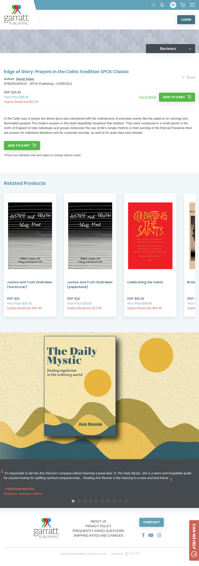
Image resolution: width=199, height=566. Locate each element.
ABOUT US (98, 521)
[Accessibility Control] (173, 5)
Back (188, 77)
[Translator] (162, 5)
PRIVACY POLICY (98, 526)
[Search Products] (153, 5)
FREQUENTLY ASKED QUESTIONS (98, 531)
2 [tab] (79, 501)
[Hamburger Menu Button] (192, 5)
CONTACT (151, 522)
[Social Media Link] (143, 535)
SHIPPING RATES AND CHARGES (98, 535)
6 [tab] (103, 501)
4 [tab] (91, 501)
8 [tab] (114, 501)
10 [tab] (126, 501)
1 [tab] (73, 501)
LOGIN (186, 19)
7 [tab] (108, 501)
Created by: (125, 554)
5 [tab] (97, 501)
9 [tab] (120, 501)
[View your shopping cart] (182, 5)
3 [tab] (85, 501)
